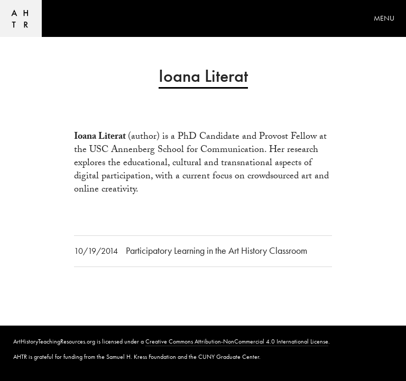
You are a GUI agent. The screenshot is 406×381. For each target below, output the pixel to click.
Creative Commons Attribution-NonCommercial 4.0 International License (236, 341)
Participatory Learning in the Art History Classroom (216, 250)
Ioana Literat (100, 138)
